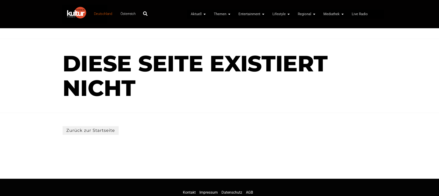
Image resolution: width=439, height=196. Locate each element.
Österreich (128, 14)
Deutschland (103, 14)
